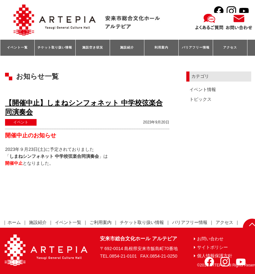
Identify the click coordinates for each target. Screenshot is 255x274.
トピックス (200, 99)
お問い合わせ (210, 238)
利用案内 (161, 47)
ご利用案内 (101, 222)
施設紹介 (127, 47)
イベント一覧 (17, 47)
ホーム (14, 222)
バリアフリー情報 (196, 47)
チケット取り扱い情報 (55, 47)
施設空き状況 (92, 47)
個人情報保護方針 (214, 255)
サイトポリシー (212, 247)
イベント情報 (202, 89)
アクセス (230, 47)
